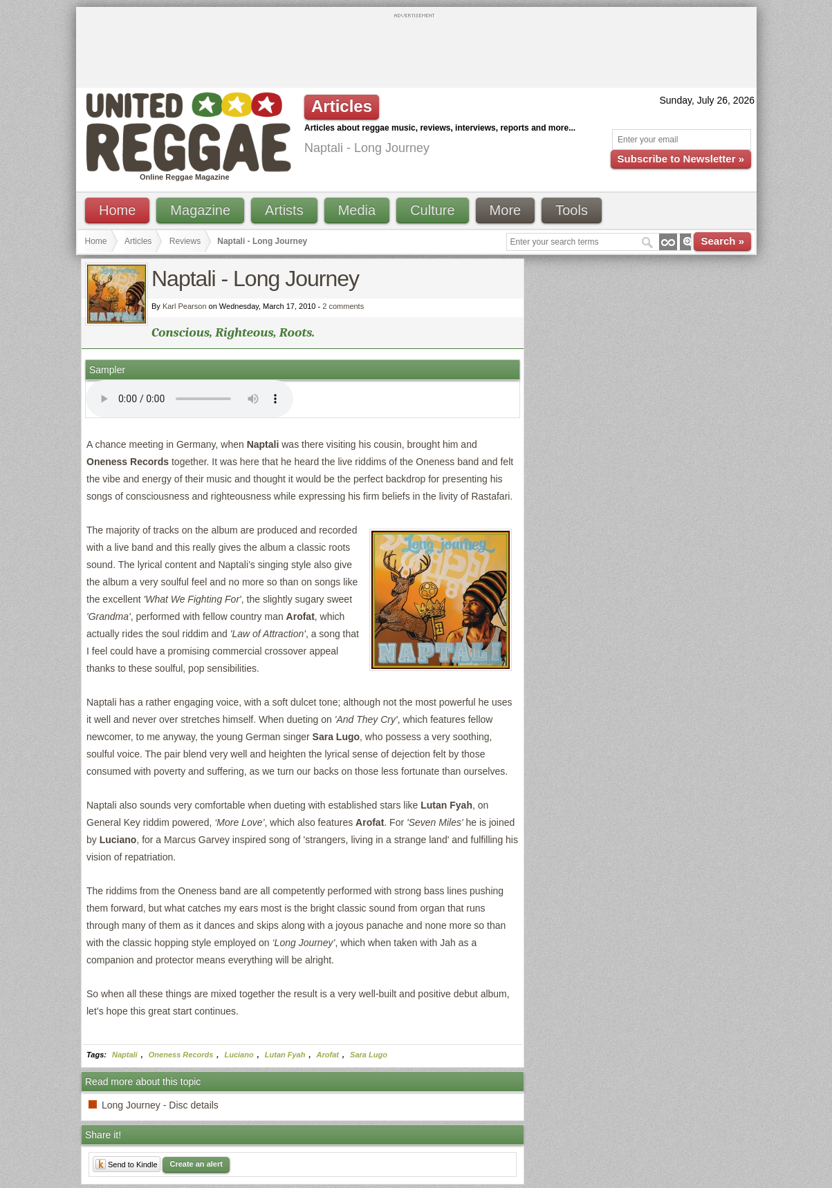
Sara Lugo (368, 1054)
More (505, 210)
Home (117, 210)
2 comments (343, 306)
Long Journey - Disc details (160, 1105)
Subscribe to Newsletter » (681, 158)
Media (357, 210)
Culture (432, 210)
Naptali (125, 1054)
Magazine (200, 210)
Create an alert (195, 1164)
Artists (284, 210)
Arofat (328, 1054)
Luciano (238, 1054)
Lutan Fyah (285, 1054)
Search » (722, 241)
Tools (571, 210)
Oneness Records (181, 1054)
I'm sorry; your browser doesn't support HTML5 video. (189, 398)
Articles (137, 241)
